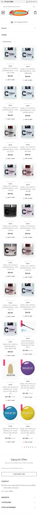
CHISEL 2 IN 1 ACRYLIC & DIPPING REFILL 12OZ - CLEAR (10, 110)
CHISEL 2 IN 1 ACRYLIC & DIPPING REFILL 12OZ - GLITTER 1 (10, 149)
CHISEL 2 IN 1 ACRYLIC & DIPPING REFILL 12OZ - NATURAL (27, 149)
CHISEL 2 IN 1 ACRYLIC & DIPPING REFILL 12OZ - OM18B (27, 189)
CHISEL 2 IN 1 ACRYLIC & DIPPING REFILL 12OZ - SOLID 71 (10, 307)
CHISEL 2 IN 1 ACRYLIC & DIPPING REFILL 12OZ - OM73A (10, 228)
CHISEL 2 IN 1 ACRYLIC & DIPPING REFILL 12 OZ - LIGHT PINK (10, 71)
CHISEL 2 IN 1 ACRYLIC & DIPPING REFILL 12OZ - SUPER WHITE (27, 307)
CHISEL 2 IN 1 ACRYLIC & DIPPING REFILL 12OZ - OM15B (10, 188)
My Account (31, 1)
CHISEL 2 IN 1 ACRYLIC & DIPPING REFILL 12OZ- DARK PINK (10, 346)
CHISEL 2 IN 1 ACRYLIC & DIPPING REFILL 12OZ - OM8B (27, 228)
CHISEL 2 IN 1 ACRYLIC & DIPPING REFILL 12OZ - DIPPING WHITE (27, 110)
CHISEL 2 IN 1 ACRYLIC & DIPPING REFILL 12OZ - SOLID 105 (10, 267)
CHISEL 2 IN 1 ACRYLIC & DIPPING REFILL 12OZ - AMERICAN (27, 71)
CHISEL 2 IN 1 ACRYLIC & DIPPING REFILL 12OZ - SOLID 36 (27, 268)
